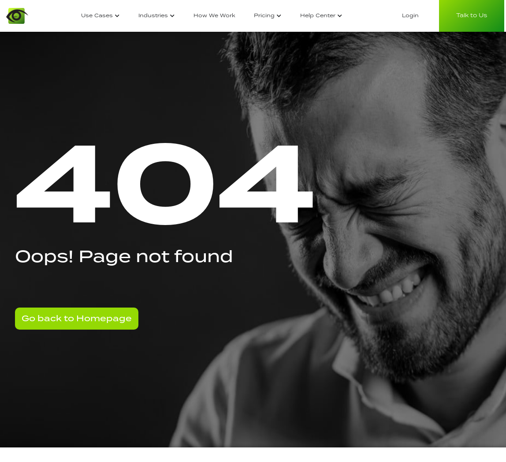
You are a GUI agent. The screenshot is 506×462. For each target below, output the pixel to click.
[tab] (100, 16)
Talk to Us (471, 15)
